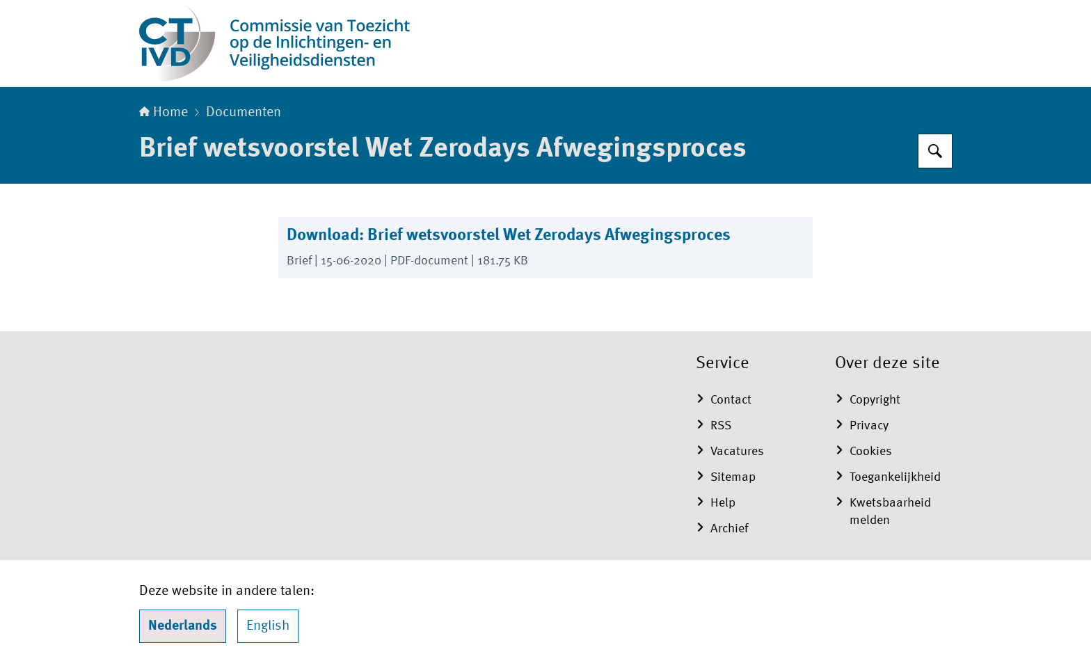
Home (163, 113)
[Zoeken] (935, 151)
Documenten (243, 113)
